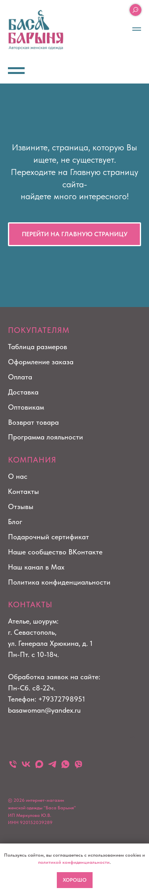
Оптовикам (26, 407)
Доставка (23, 392)
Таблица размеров (37, 346)
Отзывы (20, 506)
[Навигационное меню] (136, 29)
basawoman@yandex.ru (44, 710)
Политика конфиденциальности (59, 582)
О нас (17, 476)
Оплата (20, 377)
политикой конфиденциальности (74, 862)
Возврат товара (33, 422)
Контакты (23, 491)
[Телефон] (13, 764)
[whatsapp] (65, 764)
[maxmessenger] (39, 764)
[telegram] (52, 764)
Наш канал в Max (36, 567)
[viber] (78, 764)
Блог (15, 521)
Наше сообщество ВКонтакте (55, 552)
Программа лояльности (45, 437)
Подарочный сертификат (48, 537)
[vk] (26, 764)
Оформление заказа (41, 362)
